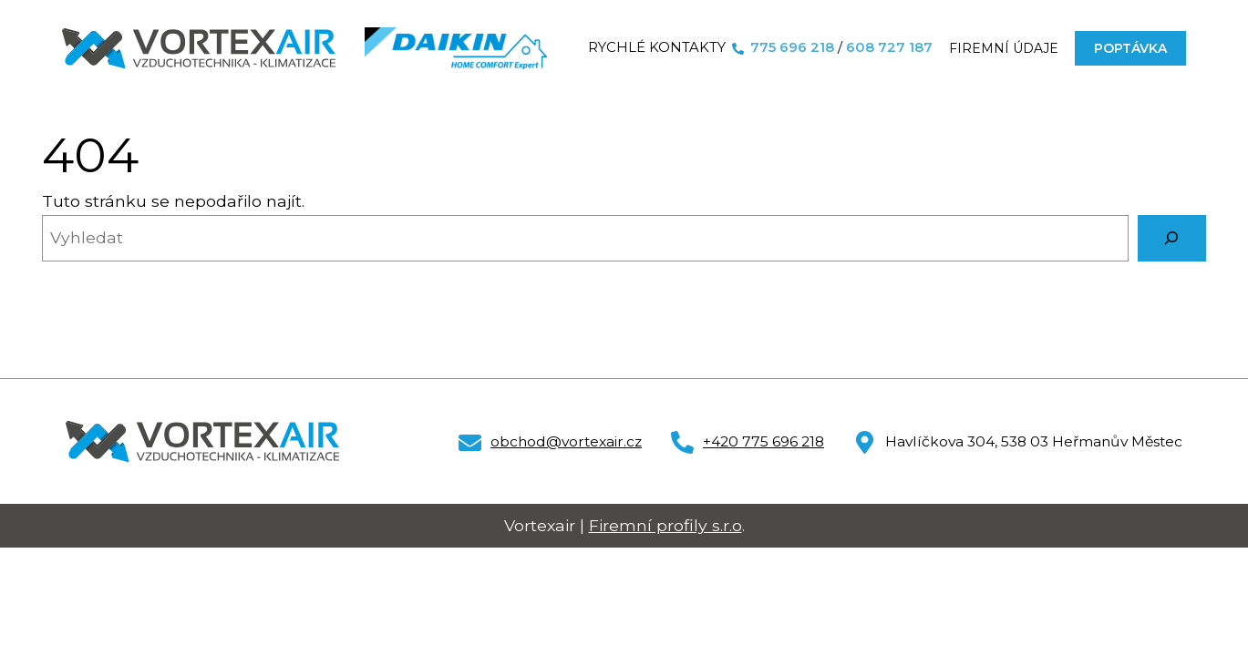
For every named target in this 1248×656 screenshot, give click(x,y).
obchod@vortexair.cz (566, 441)
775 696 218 (792, 47)
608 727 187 (889, 47)
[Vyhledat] (1172, 238)
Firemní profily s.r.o (665, 525)
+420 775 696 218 (763, 441)
